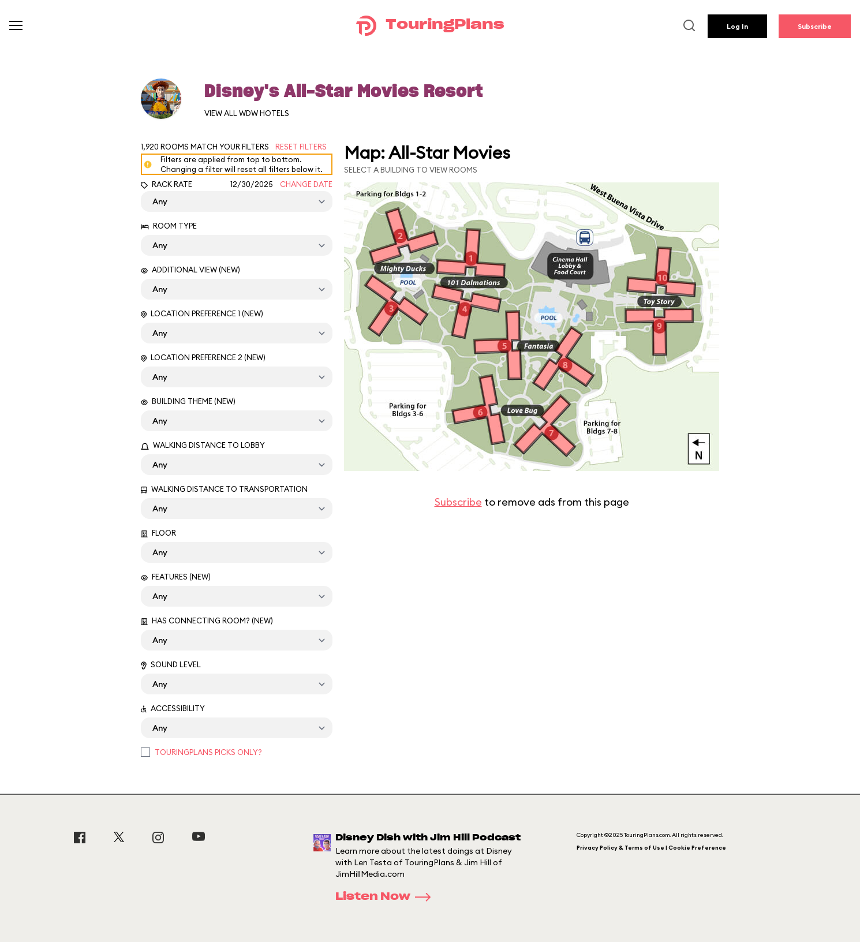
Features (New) (176, 576)
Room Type (169, 225)
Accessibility (173, 708)
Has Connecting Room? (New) (207, 620)
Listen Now (386, 897)
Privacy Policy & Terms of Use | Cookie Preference (651, 847)
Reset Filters (301, 146)
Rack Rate (166, 184)
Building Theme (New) (188, 401)
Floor (158, 532)
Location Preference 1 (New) (202, 313)
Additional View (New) (190, 269)
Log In (737, 26)
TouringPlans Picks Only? (208, 752)
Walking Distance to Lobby (203, 445)
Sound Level (171, 665)
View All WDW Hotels (246, 113)
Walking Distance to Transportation (224, 489)
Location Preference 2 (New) (203, 357)
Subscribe (815, 26)
